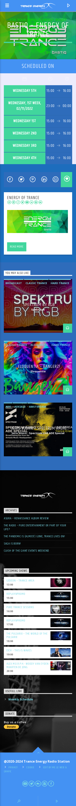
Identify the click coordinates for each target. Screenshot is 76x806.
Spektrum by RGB (39, 304)
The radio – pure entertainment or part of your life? (35, 527)
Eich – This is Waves (19, 650)
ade (8, 406)
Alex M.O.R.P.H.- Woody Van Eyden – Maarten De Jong (28, 665)
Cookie (30, 767)
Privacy (13, 767)
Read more (16, 246)
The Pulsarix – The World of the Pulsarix (27, 635)
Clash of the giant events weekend (26, 551)
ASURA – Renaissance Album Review (26, 518)
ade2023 (19, 406)
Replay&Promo (15, 593)
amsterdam (37, 406)
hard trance (60, 283)
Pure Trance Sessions (20, 607)
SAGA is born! (12, 544)
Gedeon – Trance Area (20, 580)
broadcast (13, 283)
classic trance (36, 283)
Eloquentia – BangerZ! (39, 366)
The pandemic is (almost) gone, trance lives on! (34, 536)
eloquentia (39, 345)
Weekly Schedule (20, 699)
